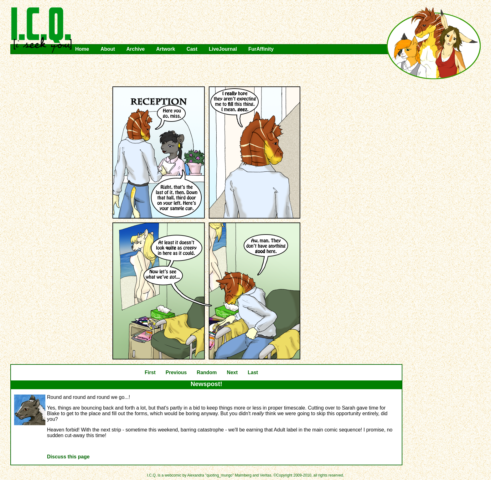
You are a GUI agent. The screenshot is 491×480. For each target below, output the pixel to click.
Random (207, 372)
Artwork (165, 49)
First (150, 372)
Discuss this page (68, 456)
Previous (176, 372)
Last (253, 372)
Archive (136, 49)
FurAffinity (261, 49)
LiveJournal (223, 49)
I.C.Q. (41, 30)
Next (232, 372)
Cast (192, 49)
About (108, 49)
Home (82, 49)
